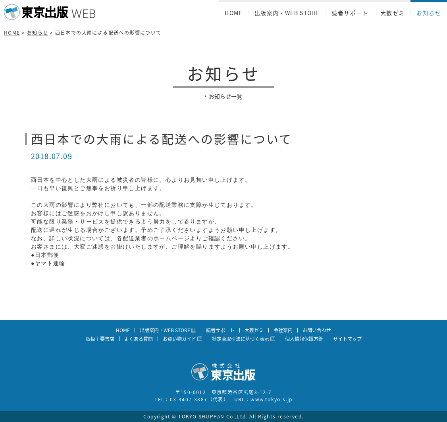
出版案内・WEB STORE (287, 13)
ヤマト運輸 (50, 264)
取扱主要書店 (100, 338)
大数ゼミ (392, 13)
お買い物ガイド (179, 338)
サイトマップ (347, 338)
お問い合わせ (316, 330)
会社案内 (283, 330)
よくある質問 (138, 338)
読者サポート (349, 13)
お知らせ (428, 13)
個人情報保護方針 (304, 338)
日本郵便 (47, 255)
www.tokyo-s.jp (271, 399)
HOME (234, 13)
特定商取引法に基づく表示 (240, 338)
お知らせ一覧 (225, 96)
